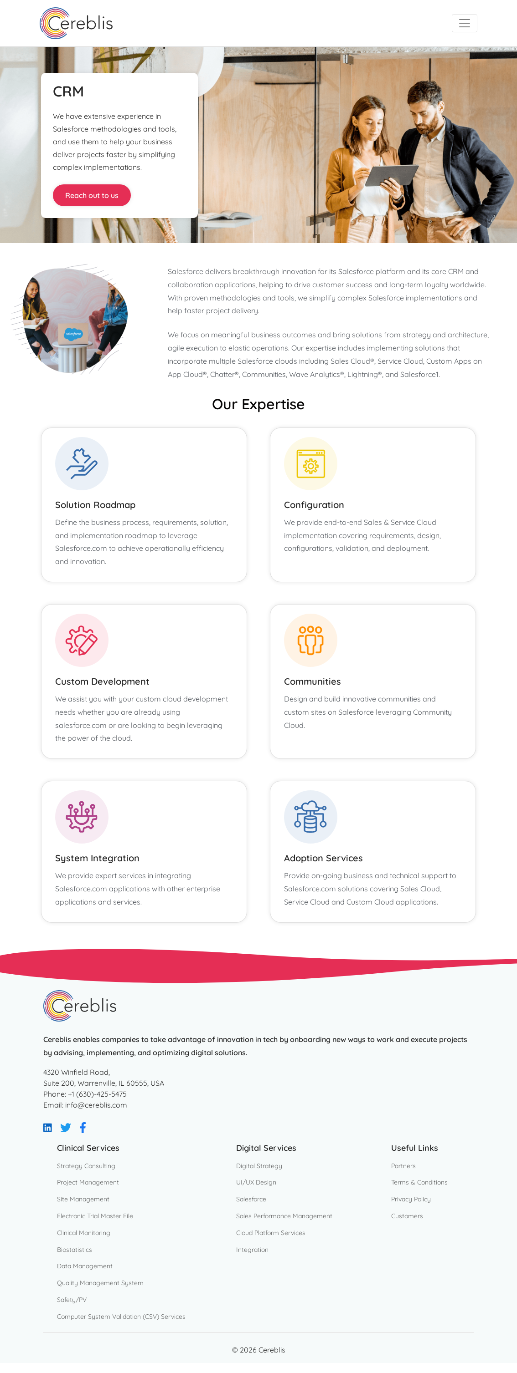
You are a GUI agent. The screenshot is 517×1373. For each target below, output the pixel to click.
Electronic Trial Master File (95, 1216)
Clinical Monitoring (83, 1233)
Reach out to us (92, 195)
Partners (403, 1166)
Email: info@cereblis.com (85, 1104)
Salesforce (251, 1199)
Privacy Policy (411, 1199)
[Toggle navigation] (464, 23)
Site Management (83, 1199)
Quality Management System (100, 1283)
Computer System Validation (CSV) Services (121, 1316)
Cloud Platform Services (270, 1233)
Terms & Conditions (419, 1182)
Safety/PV (72, 1300)
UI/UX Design (256, 1182)
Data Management (85, 1266)
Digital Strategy (259, 1166)
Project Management (88, 1182)
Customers (407, 1216)
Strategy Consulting (86, 1166)
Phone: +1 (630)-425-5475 (85, 1093)
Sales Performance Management (284, 1216)
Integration (252, 1250)
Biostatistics (74, 1250)
